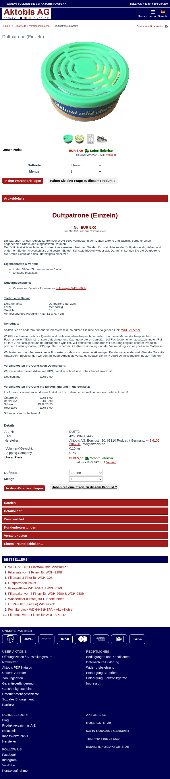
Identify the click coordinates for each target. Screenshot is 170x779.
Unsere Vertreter (14, 673)
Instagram (9, 760)
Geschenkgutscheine (17, 689)
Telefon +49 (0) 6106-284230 (149, 3)
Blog (5, 720)
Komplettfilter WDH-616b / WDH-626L (35, 588)
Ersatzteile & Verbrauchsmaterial (32, 26)
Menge (34, 171)
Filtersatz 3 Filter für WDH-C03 (30, 577)
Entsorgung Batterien (101, 673)
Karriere (8, 704)
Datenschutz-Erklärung (102, 662)
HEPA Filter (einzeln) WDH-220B (31, 604)
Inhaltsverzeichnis (15, 736)
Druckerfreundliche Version (150, 26)
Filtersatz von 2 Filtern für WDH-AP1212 (37, 615)
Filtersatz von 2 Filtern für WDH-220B (35, 572)
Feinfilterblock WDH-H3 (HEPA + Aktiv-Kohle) (40, 609)
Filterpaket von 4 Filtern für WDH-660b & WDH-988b (46, 593)
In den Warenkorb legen (22, 181)
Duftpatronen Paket (22, 583)
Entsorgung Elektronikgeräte (106, 678)
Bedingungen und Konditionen (107, 657)
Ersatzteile (9, 731)
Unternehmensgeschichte (20, 694)
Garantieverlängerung (18, 683)
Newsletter (9, 662)
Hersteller (9, 741)
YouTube (8, 765)
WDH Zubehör (130, 330)
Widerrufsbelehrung (100, 667)
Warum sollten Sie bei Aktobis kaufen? (36, 3)
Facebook (9, 754)
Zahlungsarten (12, 678)
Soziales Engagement (18, 699)
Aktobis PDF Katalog (17, 667)
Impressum (94, 683)
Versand (111, 154)
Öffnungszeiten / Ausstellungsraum (27, 657)
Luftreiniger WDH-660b (71, 288)
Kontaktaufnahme (15, 770)
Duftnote (34, 165)
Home (6, 26)
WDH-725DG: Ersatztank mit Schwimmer (38, 567)
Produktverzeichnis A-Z (19, 725)
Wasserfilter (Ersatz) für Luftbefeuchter (36, 599)
